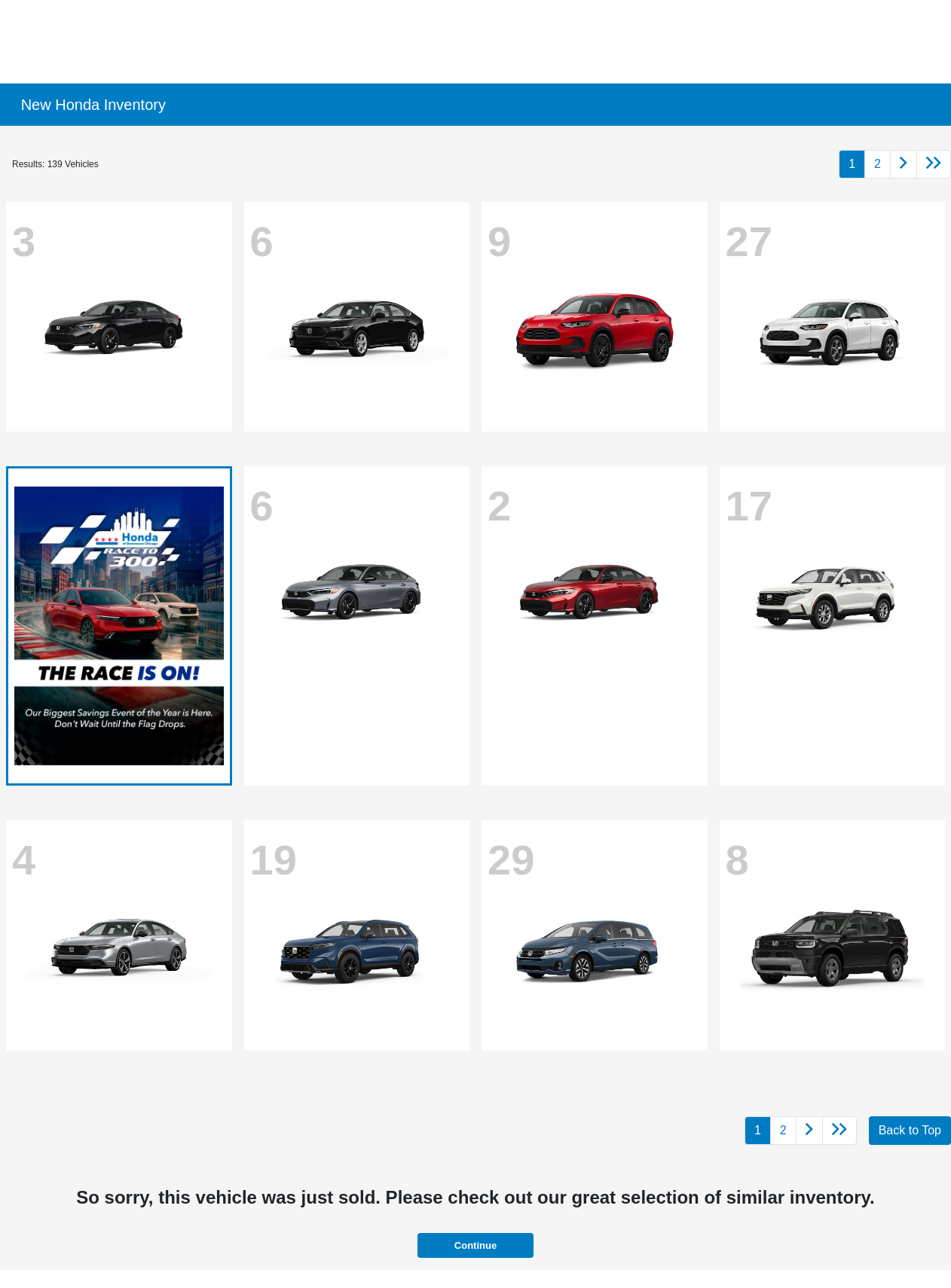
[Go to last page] (933, 164)
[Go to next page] (903, 164)
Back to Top (910, 1130)
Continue (475, 1245)
